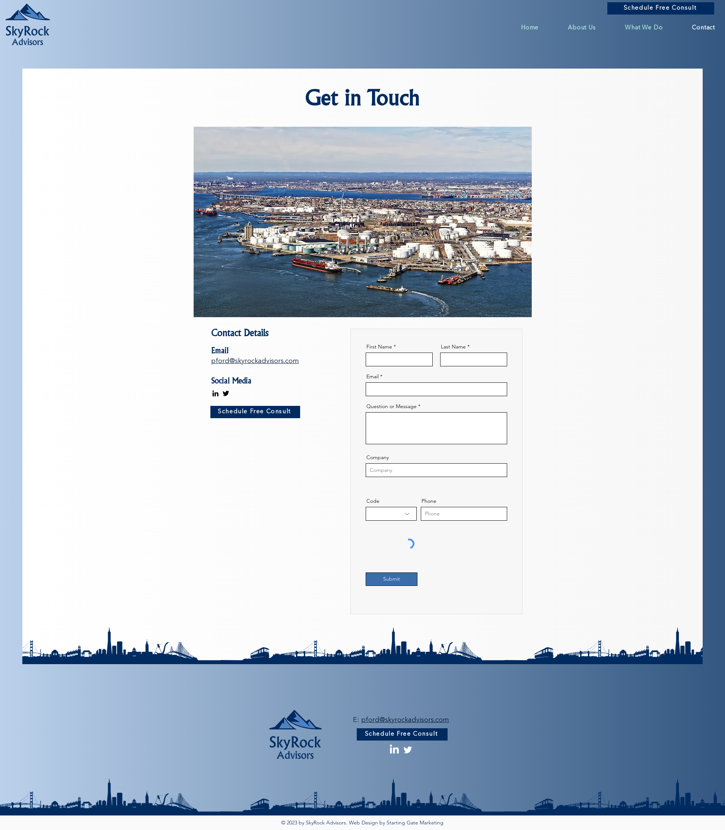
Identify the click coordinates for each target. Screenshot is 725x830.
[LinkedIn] (215, 393)
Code (372, 501)
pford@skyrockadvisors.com (255, 361)
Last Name (453, 346)
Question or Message (391, 406)
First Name (379, 346)
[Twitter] (226, 393)
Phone (429, 501)
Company (377, 457)
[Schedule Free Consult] (660, 8)
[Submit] (391, 579)
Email (372, 376)
